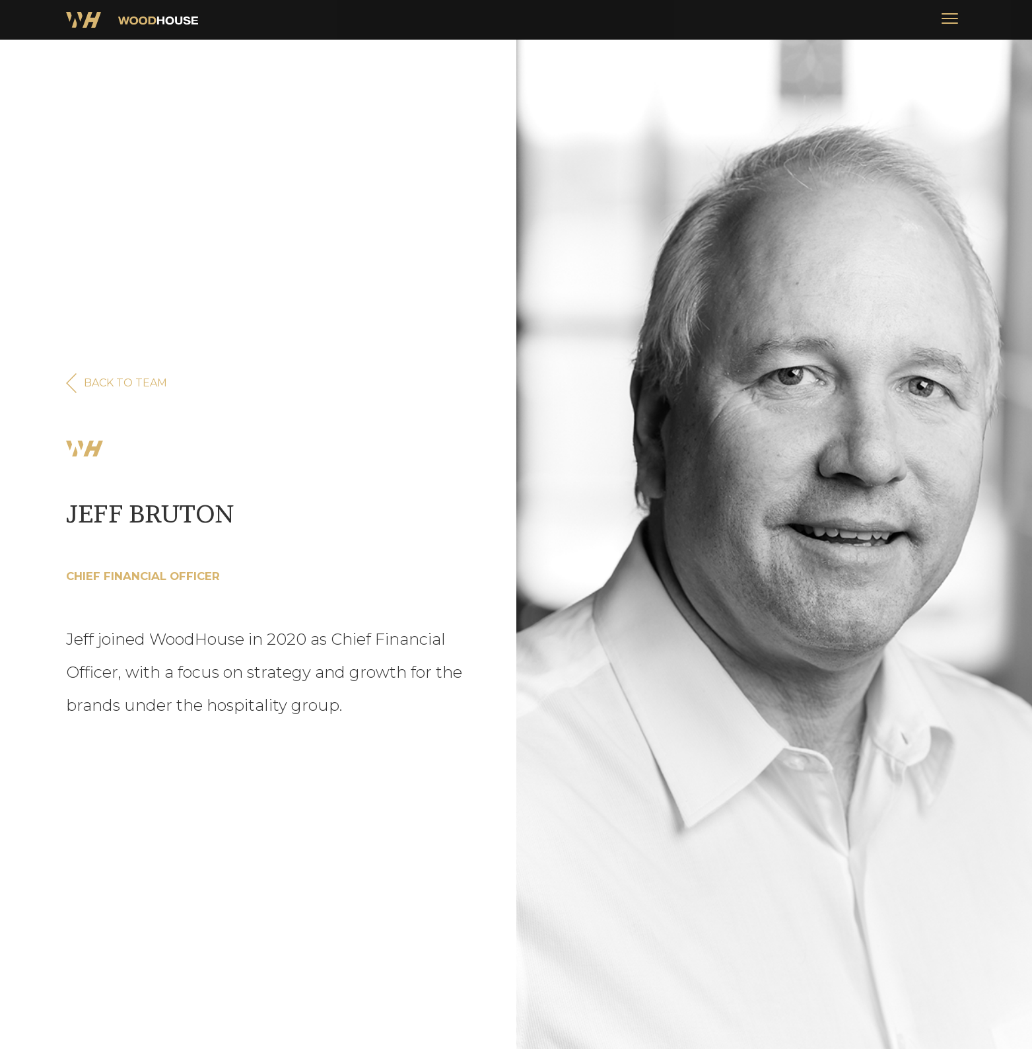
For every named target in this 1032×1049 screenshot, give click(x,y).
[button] (949, 20)
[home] (132, 20)
